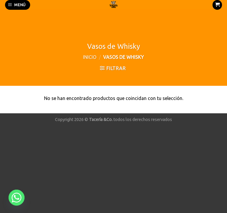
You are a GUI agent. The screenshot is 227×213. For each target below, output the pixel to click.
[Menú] (17, 5)
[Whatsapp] (17, 198)
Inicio (89, 57)
